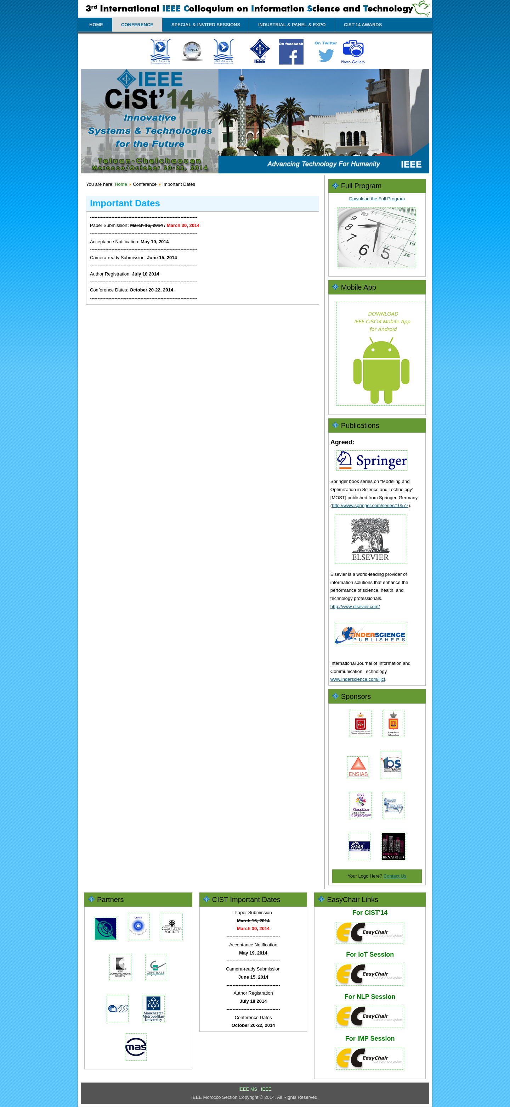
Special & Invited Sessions (205, 24)
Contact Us (395, 876)
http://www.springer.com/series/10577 (370, 505)
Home (96, 24)
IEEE (266, 1089)
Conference (137, 24)
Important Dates (125, 203)
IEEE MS (248, 1089)
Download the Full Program (377, 198)
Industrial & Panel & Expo (292, 24)
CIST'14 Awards (363, 24)
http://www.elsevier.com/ (355, 606)
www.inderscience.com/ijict (357, 679)
